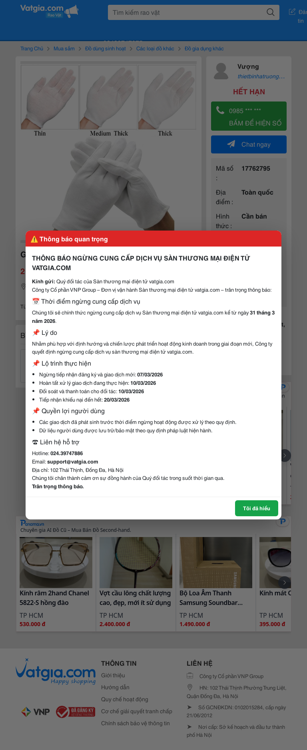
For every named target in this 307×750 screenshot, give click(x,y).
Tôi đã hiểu (256, 507)
